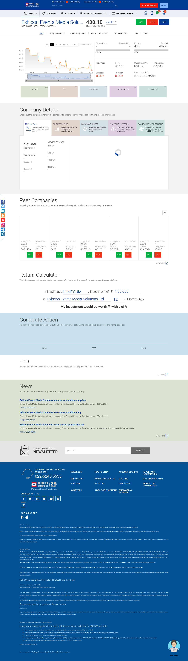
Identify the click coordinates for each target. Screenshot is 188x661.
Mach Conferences (153, 223)
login (163, 5)
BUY (30, 255)
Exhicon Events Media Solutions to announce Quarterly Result (52, 424)
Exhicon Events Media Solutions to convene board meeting (50, 412)
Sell (152, 21)
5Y (71, 44)
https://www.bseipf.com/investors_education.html (33, 617)
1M (60, 44)
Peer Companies (77, 33)
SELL (39, 255)
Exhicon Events (34, 223)
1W (56, 44)
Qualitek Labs (94, 223)
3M (64, 44)
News (146, 33)
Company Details (57, 33)
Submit (140, 450)
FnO (136, 33)
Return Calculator (99, 33)
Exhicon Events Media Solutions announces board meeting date (53, 400)
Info (41, 33)
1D (52, 44)
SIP (164, 21)
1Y (68, 44)
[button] (111, 22)
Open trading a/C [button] (149, 5)
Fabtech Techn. (123, 223)
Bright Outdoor (64, 223)
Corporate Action (120, 33)
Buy (141, 21)
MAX (75, 44)
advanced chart (86, 44)
